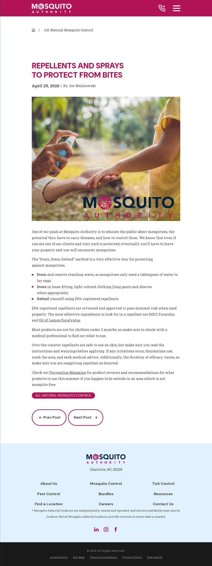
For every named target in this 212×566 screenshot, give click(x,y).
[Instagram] (106, 529)
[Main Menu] (176, 8)
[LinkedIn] (96, 529)
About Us (48, 483)
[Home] (52, 8)
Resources (163, 493)
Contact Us (163, 503)
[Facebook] (115, 529)
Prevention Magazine (67, 372)
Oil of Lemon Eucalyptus (59, 320)
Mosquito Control (106, 483)
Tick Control (163, 483)
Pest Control (48, 493)
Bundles (106, 493)
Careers (106, 503)
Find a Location (49, 503)
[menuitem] (59, 557)
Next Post (85, 417)
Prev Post (50, 417)
